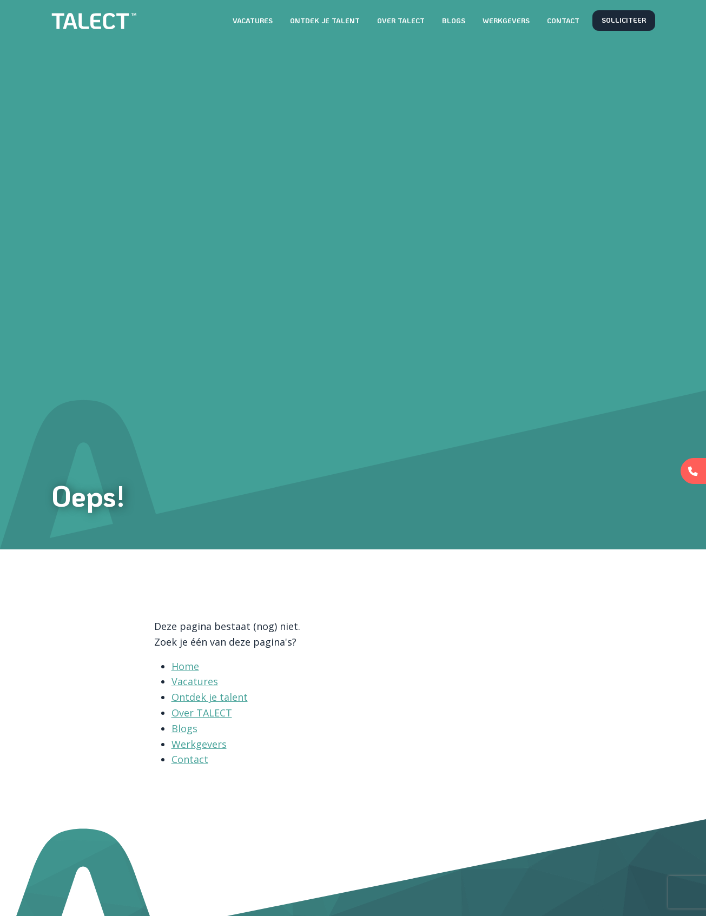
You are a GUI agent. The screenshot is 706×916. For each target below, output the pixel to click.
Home (185, 666)
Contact (563, 20)
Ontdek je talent (325, 20)
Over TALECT (401, 20)
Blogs (453, 20)
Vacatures (253, 20)
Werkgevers (506, 20)
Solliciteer (624, 20)
